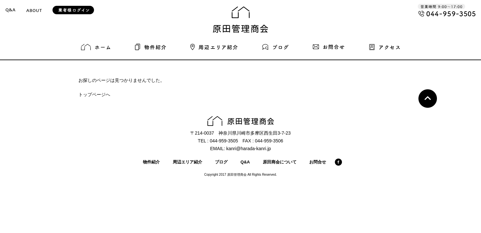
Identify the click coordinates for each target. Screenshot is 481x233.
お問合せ (317, 162)
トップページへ (94, 94)
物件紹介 (151, 162)
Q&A (245, 162)
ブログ (221, 162)
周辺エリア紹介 (187, 162)
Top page (427, 98)
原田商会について (280, 162)
